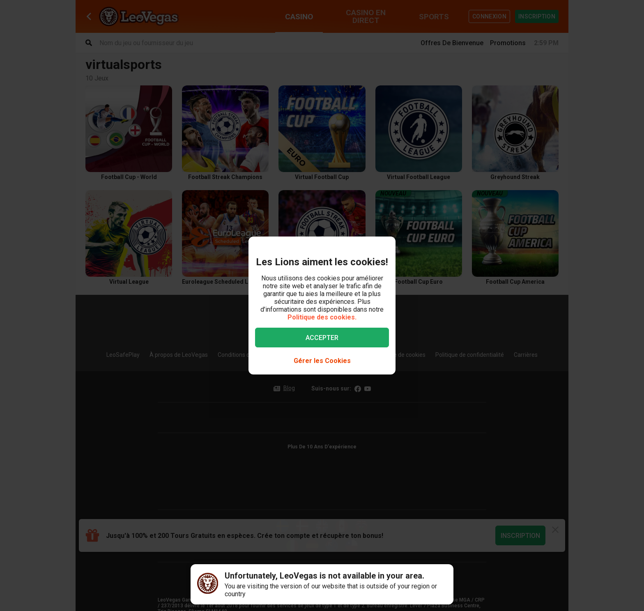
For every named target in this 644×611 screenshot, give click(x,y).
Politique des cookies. (322, 317)
